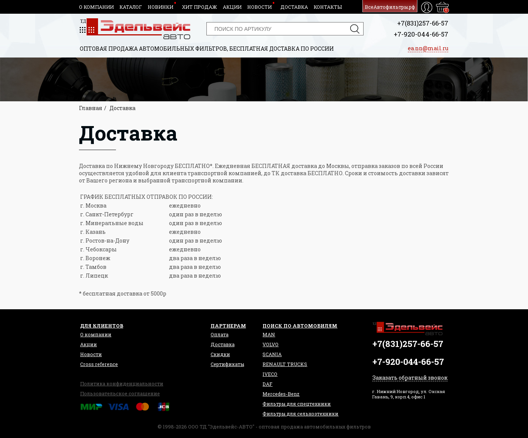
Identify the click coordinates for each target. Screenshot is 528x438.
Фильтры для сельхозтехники (300, 414)
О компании (96, 7)
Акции (232, 7)
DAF (267, 384)
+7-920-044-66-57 (421, 34)
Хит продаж (199, 7)
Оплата (220, 334)
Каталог (130, 7)
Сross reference (99, 364)
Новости (259, 7)
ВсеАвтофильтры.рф (390, 7)
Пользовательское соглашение (120, 393)
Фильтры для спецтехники (296, 404)
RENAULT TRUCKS (284, 364)
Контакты (328, 7)
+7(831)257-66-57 (422, 23)
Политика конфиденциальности (121, 383)
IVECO (269, 374)
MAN (268, 334)
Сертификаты (227, 364)
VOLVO (270, 344)
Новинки (160, 7)
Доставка (294, 7)
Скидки (220, 354)
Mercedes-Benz (280, 394)
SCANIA (272, 354)
